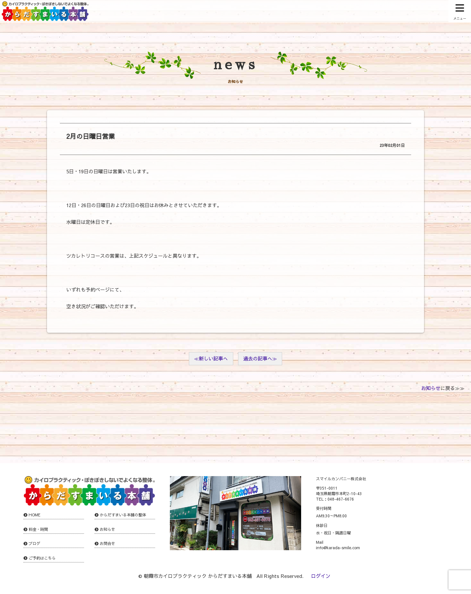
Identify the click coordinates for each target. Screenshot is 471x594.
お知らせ (430, 388)
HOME (35, 514)
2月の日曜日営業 (90, 136)
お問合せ (107, 543)
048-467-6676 (341, 499)
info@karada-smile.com (338, 547)
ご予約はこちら (42, 557)
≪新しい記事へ (211, 358)
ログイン (320, 575)
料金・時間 (38, 529)
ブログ (34, 543)
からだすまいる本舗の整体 (123, 514)
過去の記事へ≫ (260, 358)
